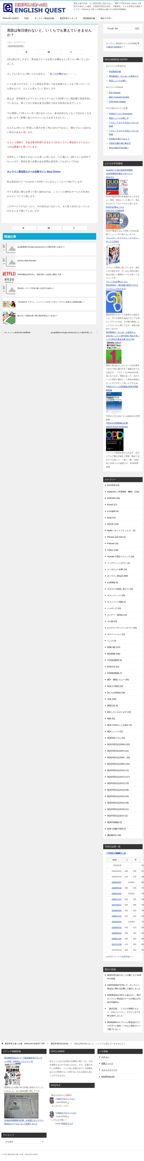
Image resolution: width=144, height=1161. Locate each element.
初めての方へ (106, 18)
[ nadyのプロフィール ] (66, 1113)
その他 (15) (112, 621)
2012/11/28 (117, 944)
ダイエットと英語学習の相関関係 (17, 333)
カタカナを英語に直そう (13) (120, 589)
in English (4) (113, 511)
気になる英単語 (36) (116, 692)
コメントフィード (109, 1070)
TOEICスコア (67, 1123)
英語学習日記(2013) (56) (118, 790)
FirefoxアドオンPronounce (120, 114)
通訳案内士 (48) (114, 835)
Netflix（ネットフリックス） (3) (121, 530)
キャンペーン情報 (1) (116, 602)
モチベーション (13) (116, 634)
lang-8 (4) (111, 518)
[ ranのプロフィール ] (65, 1099)
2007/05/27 (117, 905)
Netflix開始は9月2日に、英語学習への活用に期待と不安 (39, 274)
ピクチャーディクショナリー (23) (122, 628)
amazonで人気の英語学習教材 (119, 170)
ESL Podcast (114, 92)
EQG (26, 18)
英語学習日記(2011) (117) (118, 777)
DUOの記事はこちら (115, 207)
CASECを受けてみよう (119, 139)
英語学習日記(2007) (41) (118, 751)
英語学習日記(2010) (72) (118, 770)
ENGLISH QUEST (11, 18)
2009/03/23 (117, 922)
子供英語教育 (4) (114, 660)
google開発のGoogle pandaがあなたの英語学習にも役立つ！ (42, 247)
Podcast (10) (112, 543)
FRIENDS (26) (113, 498)
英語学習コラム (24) (116, 738)
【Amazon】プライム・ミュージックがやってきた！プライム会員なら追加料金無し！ (51, 302)
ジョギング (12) (114, 608)
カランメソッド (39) (116, 595)
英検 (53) (111, 718)
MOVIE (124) (113, 524)
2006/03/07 (117, 882)
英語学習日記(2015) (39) (118, 803)
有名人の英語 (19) (115, 686)
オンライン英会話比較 (44, 18)
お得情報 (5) (112, 582)
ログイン (105, 1057)
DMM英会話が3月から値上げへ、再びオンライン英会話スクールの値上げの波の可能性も (124, 998)
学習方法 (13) (113, 667)
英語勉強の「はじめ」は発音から (124, 76)
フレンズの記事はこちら (117, 281)
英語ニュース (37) (115, 731)
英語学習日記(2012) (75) (118, 783)
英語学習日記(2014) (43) (118, 796)
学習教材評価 (115, 71)
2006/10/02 (117, 893)
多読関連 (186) (113, 654)
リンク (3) (111, 641)
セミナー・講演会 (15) (117, 615)
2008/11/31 (117, 916)
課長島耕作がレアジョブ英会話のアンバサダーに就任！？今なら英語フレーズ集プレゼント (124, 1025)
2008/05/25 (117, 910)
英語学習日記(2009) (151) (118, 764)
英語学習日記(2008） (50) (118, 757)
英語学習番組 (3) (114, 822)
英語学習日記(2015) (15, 46)
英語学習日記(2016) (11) (118, 809)
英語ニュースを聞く (118, 81)
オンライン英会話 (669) (117, 576)
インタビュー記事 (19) (117, 569)
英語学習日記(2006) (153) (118, 744)
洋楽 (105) (111, 699)
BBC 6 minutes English (119, 97)
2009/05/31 (117, 927)
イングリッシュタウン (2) (118, 563)
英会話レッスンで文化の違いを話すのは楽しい (36, 288)
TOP (25, 1043)
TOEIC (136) (112, 550)
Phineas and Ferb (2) (116, 537)
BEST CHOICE (114, 47)
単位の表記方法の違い (119, 148)
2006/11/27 (117, 899)
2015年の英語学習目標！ (27, 261)
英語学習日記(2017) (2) (117, 816)
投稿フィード (107, 1063)
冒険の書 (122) (113, 647)
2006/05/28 (117, 888)
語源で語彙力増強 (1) (116, 829)
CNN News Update (117, 101)
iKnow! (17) (112, 504)
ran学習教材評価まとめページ (119, 173)
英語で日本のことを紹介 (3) (119, 725)
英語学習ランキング (68, 18)
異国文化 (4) (112, 705)
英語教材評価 (89, 18)
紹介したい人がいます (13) (119, 712)
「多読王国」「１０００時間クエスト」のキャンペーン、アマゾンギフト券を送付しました (124, 1012)
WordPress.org (107, 1076)
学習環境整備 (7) (114, 673)
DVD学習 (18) (113, 485)
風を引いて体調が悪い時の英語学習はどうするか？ (38, 316)
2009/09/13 (117, 933)
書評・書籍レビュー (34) (118, 679)
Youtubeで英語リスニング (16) (120, 556)
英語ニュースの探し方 (119, 118)
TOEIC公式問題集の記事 (117, 423)
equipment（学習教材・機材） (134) (123, 492)
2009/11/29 (117, 939)
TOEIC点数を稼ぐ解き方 (120, 143)
